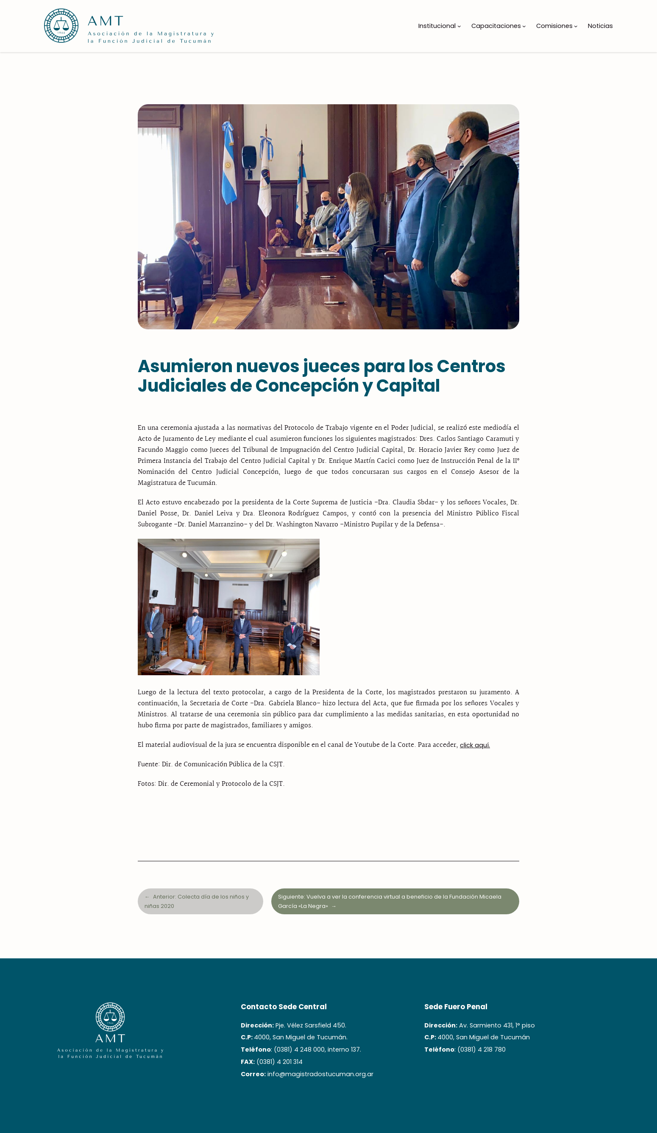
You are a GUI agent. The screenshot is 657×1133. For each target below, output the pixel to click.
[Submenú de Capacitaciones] (524, 26)
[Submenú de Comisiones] (576, 26)
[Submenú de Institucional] (459, 26)
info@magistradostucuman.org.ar (320, 1074)
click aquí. (475, 745)
